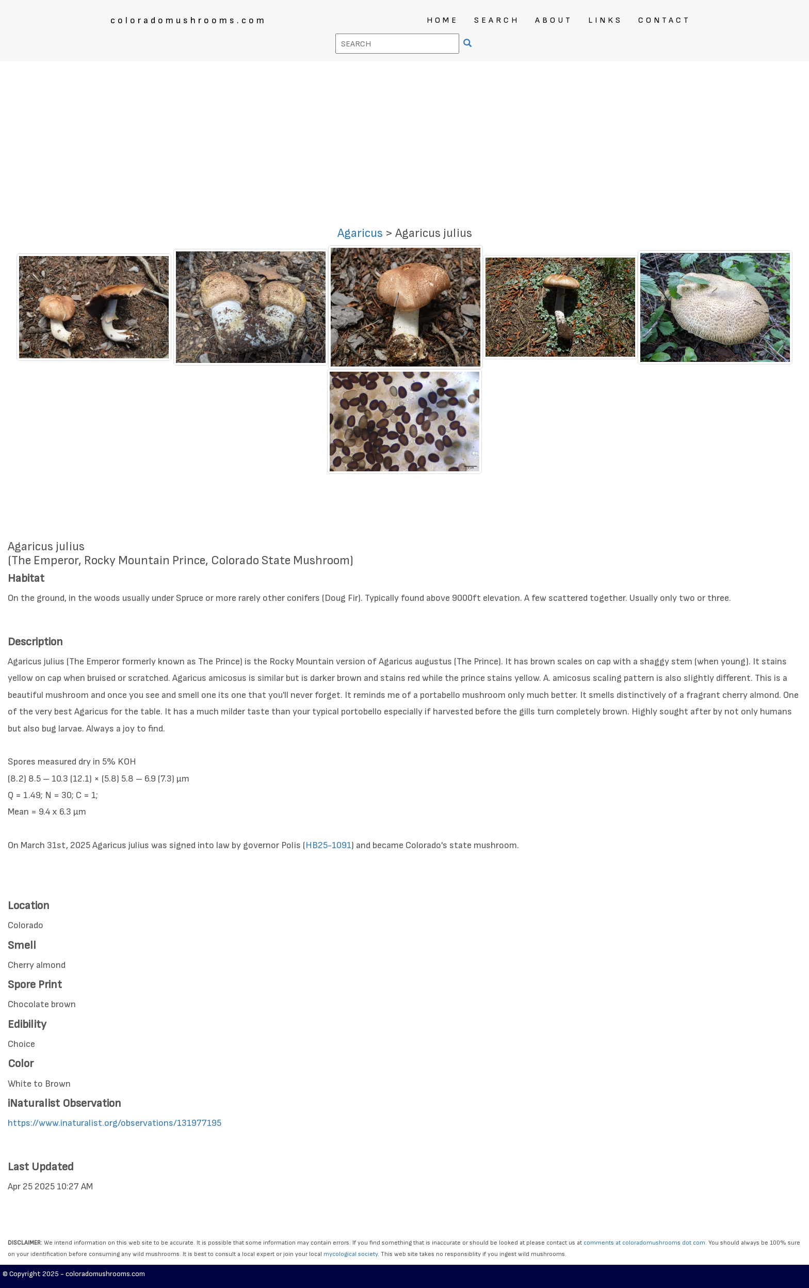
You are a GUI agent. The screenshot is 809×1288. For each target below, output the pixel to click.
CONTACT (664, 20)
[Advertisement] (404, 139)
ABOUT (554, 20)
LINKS (605, 20)
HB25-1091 (328, 845)
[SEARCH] (468, 44)
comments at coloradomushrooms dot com (644, 1243)
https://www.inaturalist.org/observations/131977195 (114, 1123)
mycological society (350, 1254)
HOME (443, 20)
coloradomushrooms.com (188, 20)
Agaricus (360, 233)
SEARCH (497, 20)
